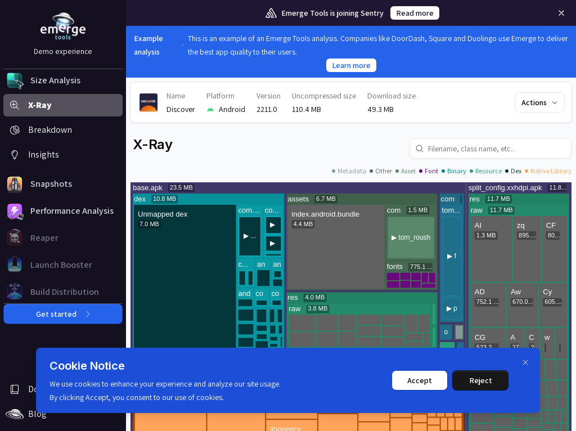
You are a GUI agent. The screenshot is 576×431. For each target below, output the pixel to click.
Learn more (351, 65)
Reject (480, 380)
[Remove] (561, 13)
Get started (63, 314)
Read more (415, 13)
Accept (419, 380)
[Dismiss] (525, 362)
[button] (63, 80)
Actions (540, 102)
